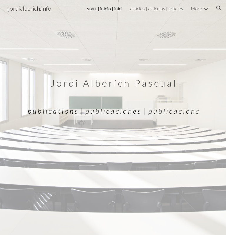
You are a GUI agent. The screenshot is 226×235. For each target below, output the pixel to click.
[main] (112, 117)
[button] (219, 8)
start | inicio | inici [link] (104, 8)
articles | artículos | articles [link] (156, 8)
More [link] (196, 8)
